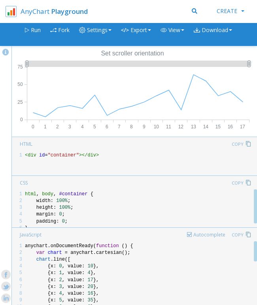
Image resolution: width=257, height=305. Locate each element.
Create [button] (230, 11)
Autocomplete (209, 234)
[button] (172, 34)
